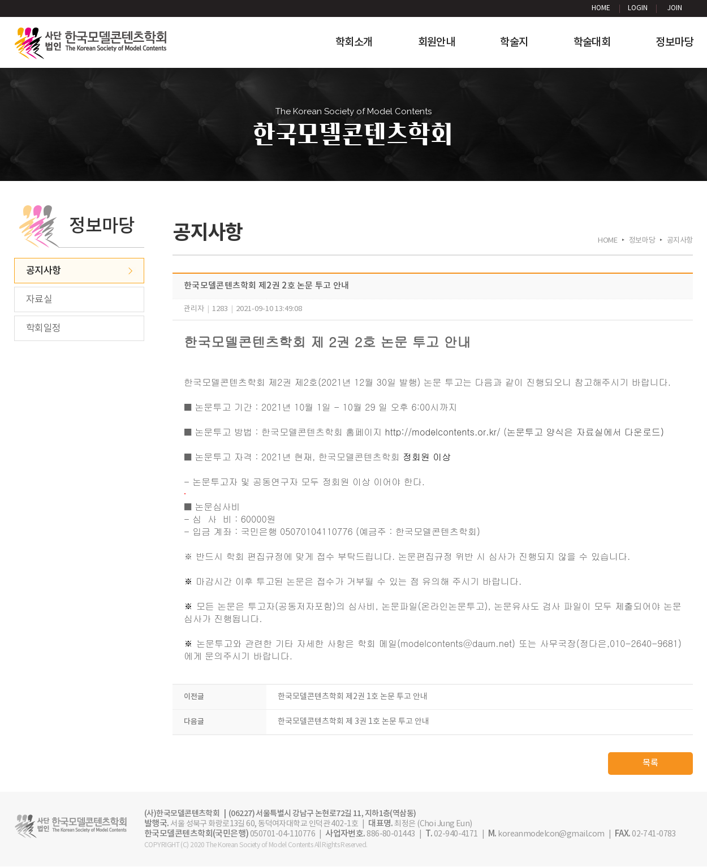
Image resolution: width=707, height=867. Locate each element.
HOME (601, 8)
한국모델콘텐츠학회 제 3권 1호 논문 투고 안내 (353, 722)
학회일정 (43, 328)
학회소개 (354, 42)
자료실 (39, 299)
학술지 (514, 42)
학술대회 (592, 42)
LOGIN (638, 8)
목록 (650, 764)
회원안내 (436, 42)
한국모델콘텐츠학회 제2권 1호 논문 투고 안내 (353, 697)
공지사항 (43, 271)
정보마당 (674, 42)
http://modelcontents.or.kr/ (443, 431)
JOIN (674, 8)
